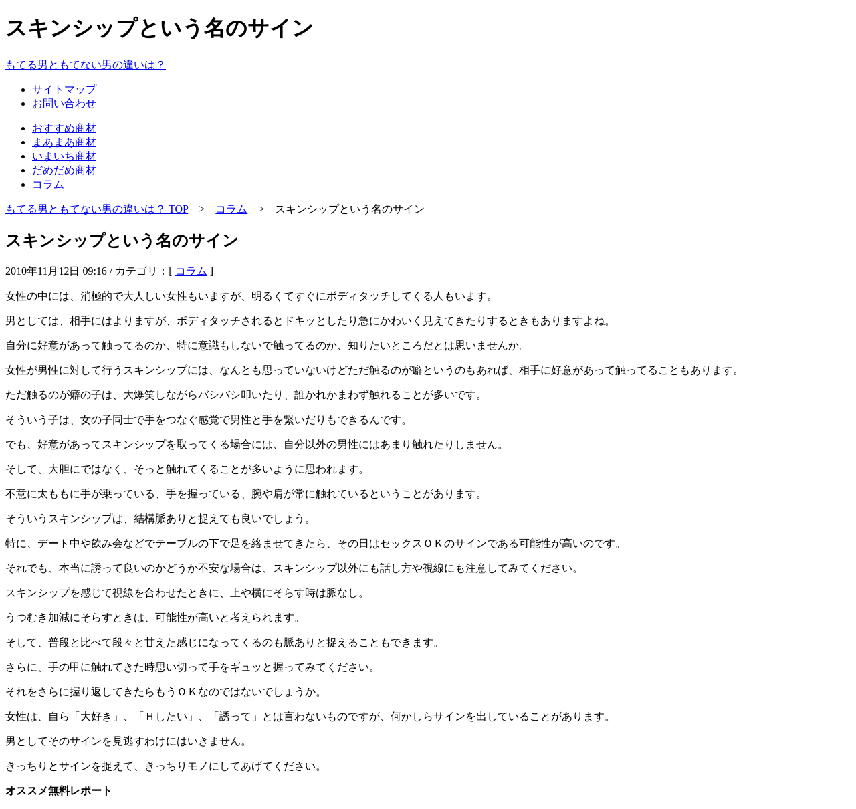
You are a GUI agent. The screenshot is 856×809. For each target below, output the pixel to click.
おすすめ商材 (64, 128)
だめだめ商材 (64, 170)
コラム (48, 184)
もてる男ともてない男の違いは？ (85, 64)
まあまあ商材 (64, 142)
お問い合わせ (64, 103)
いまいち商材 (64, 156)
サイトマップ (64, 89)
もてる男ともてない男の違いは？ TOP (96, 209)
